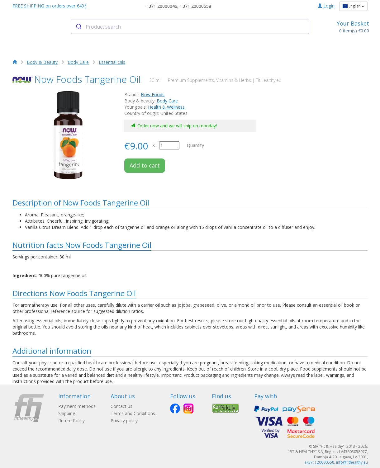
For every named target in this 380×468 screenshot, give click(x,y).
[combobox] (190, 27)
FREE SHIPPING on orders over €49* (49, 6)
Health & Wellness (166, 107)
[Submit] (78, 27)
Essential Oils (112, 62)
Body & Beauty (42, 62)
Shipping (66, 413)
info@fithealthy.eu (352, 462)
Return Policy (71, 420)
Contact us (121, 406)
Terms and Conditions (133, 413)
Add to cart (145, 165)
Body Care (78, 62)
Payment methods (77, 406)
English (353, 6)
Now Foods (152, 94)
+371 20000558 (195, 6)
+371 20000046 (161, 6)
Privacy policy (124, 420)
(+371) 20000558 (319, 462)
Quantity (195, 145)
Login (326, 6)
